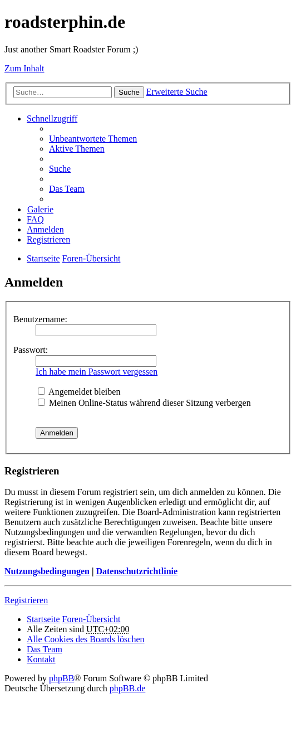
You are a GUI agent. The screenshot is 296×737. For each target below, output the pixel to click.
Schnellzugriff (52, 118)
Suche (129, 92)
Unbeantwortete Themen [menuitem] (93, 138)
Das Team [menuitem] (67, 188)
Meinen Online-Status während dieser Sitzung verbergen (144, 403)
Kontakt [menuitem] (41, 659)
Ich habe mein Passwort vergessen (96, 371)
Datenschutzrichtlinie (136, 571)
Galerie (40, 209)
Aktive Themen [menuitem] (77, 148)
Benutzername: (40, 319)
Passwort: (30, 350)
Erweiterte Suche (177, 91)
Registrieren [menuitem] (48, 239)
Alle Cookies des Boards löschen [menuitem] (86, 639)
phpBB (61, 678)
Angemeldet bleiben (79, 391)
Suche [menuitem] (60, 168)
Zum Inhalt (24, 68)
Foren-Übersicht (91, 619)
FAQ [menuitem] (35, 219)
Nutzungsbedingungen (47, 571)
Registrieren (26, 600)
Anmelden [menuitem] (45, 229)
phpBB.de (127, 688)
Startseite (43, 619)
